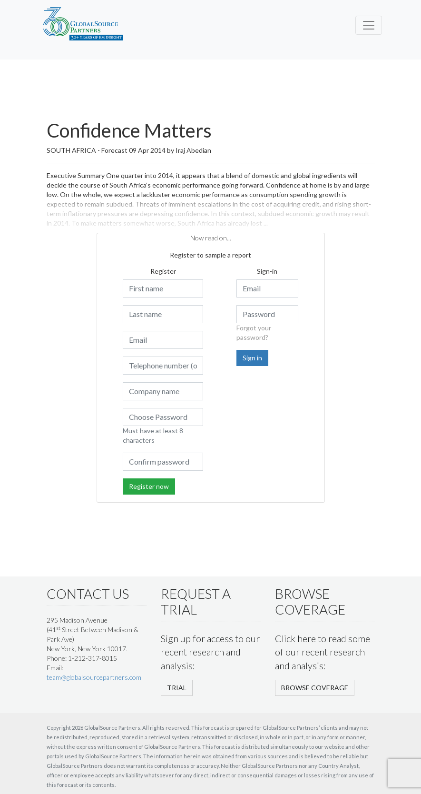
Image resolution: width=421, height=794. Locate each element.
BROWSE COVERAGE (314, 688)
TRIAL (176, 688)
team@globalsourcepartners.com (94, 677)
